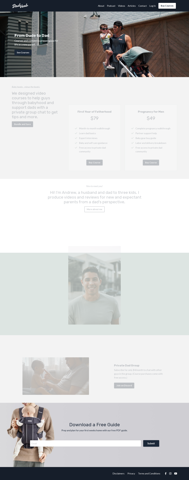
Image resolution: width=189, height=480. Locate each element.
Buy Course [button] (94, 165)
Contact (142, 5)
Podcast (111, 5)
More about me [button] (94, 206)
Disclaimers (118, 473)
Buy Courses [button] (167, 5)
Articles (132, 5)
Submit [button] (151, 443)
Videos (121, 5)
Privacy (131, 473)
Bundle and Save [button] (22, 121)
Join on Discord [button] (124, 388)
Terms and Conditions (149, 473)
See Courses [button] (23, 52)
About (101, 5)
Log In (152, 5)
